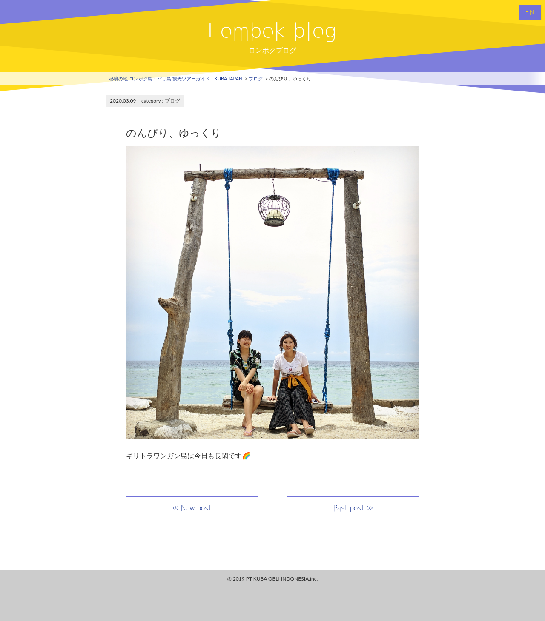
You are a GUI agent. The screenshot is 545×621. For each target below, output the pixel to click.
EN (530, 12)
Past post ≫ (353, 507)
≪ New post (192, 507)
